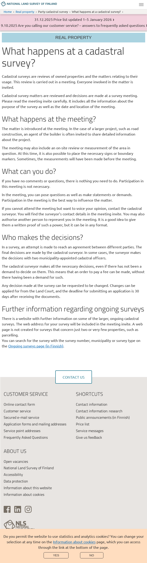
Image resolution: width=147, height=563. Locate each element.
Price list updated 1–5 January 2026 (82, 19)
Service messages (89, 430)
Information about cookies (74, 541)
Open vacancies (16, 461)
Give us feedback (89, 437)
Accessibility (13, 474)
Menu (141, 4)
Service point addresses (22, 430)
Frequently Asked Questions (26, 437)
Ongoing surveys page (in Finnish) (35, 346)
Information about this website (28, 488)
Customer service (17, 411)
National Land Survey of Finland (29, 468)
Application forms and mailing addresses (35, 424)
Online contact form (19, 404)
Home (8, 12)
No (91, 555)
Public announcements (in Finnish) (103, 417)
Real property (25, 12)
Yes (56, 555)
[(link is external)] (7, 509)
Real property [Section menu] (73, 37)
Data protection (16, 481)
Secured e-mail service (21, 417)
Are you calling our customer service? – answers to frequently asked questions (81, 25)
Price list (82, 424)
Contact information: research (99, 411)
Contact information (91, 404)
